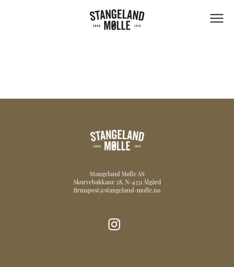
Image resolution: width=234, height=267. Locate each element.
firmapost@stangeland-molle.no (117, 191)
